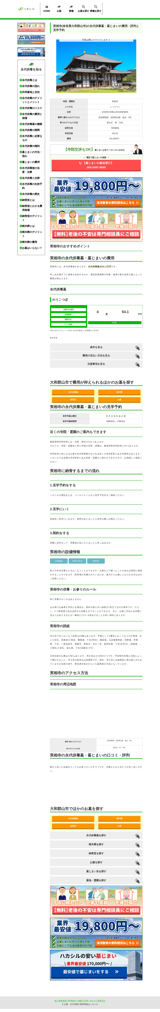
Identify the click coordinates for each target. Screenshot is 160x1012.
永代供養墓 (73, 392)
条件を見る (96, 347)
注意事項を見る (96, 364)
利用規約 (72, 1001)
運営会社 (102, 1001)
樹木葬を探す (96, 844)
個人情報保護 (60, 1001)
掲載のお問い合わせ (87, 1001)
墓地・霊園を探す (96, 880)
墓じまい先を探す (96, 871)
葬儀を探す (95, 8)
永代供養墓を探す (96, 835)
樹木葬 (119, 392)
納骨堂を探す (96, 853)
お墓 (59, 8)
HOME (46, 8)
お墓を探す (83, 8)
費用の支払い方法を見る (96, 355)
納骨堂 (73, 400)
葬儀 (71, 8)
